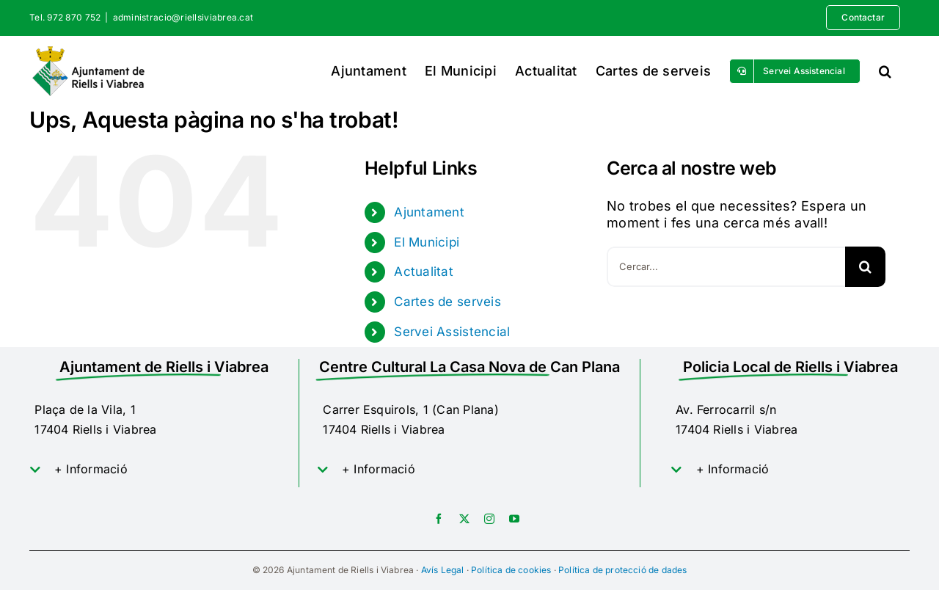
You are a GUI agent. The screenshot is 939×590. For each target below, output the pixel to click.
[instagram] (489, 519)
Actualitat (423, 271)
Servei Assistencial (452, 331)
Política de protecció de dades (622, 569)
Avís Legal (442, 569)
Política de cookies (511, 569)
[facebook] (439, 519)
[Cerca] (865, 267)
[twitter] (464, 519)
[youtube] (514, 519)
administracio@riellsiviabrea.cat (183, 17)
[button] (885, 71)
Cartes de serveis (447, 301)
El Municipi (426, 242)
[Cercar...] (726, 267)
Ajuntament (429, 212)
